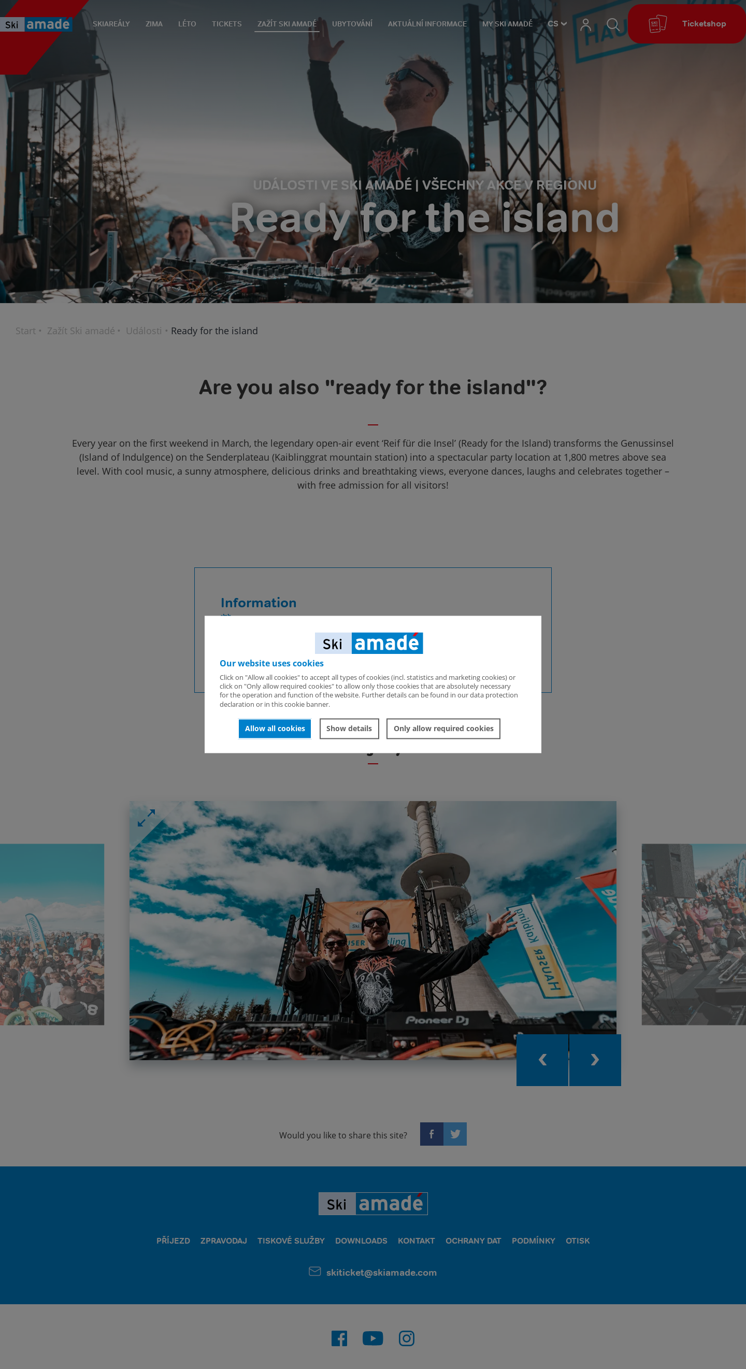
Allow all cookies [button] (275, 728)
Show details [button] (349, 728)
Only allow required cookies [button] (444, 728)
